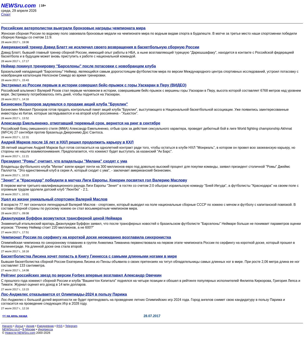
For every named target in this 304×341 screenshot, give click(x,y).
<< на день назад (14, 316)
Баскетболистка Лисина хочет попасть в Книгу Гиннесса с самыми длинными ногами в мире (89, 256)
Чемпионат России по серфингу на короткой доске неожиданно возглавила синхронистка (86, 237)
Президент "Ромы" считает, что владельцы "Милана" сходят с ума (64, 161)
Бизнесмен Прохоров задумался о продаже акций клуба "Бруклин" (64, 104)
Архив (30, 326)
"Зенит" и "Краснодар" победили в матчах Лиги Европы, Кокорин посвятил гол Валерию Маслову (94, 180)
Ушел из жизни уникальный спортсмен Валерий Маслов (54, 199)
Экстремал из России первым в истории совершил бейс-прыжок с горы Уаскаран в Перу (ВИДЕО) (93, 85)
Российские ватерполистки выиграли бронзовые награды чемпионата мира (73, 28)
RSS (59, 326)
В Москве (28, 329)
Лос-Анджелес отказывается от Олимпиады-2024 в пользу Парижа (64, 294)
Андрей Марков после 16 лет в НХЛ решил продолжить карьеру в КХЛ (67, 142)
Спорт (6, 14)
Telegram (71, 326)
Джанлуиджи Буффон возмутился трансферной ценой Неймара (61, 218)
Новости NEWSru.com (20, 332)
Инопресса (45, 329)
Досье (19, 326)
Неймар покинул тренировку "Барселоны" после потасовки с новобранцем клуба (78, 66)
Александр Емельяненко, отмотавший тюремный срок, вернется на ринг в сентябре (80, 123)
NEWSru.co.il (11, 329)
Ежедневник (45, 326)
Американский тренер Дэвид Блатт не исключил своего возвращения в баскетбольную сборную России (100, 47)
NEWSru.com (18, 5)
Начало (7, 326)
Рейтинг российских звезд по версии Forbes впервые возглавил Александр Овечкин (81, 275)
